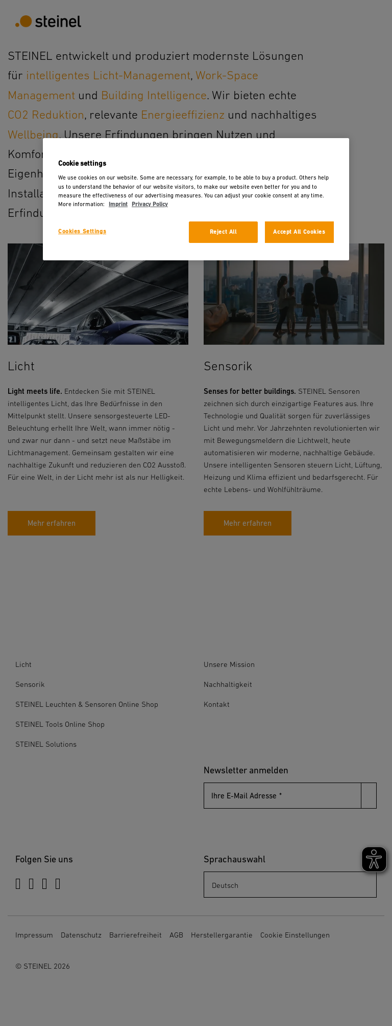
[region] (196, 199)
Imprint (118, 204)
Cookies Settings (82, 231)
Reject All (223, 232)
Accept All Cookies (299, 232)
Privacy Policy (150, 204)
